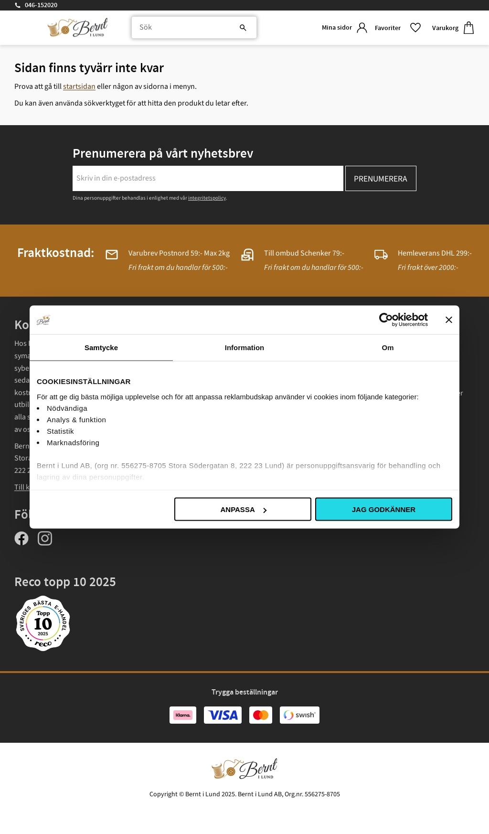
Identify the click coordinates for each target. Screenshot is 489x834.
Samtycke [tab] (101, 347)
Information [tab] (245, 347)
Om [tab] (387, 347)
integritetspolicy (207, 198)
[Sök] (231, 29)
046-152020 (41, 5)
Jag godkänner (383, 509)
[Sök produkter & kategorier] (189, 29)
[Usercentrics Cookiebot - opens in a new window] (386, 320)
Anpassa (243, 509)
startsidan (79, 86)
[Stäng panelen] (449, 320)
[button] (396, 28)
